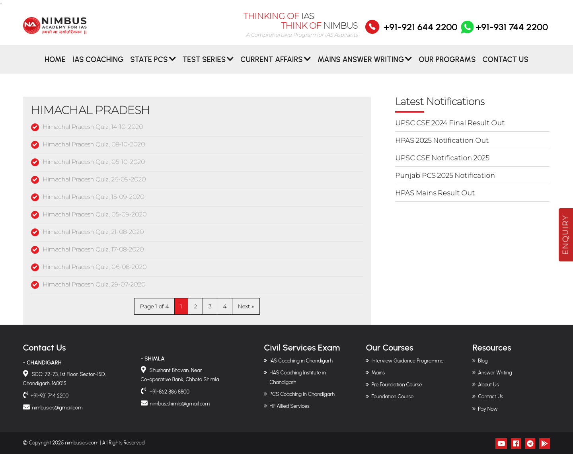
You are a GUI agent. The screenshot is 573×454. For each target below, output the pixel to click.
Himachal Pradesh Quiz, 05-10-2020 (94, 162)
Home (55, 65)
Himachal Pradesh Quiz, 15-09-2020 (93, 197)
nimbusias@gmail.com (57, 408)
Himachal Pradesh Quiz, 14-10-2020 (93, 127)
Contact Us (505, 65)
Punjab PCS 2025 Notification (445, 175)
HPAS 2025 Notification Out (442, 140)
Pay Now (487, 409)
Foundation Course (392, 396)
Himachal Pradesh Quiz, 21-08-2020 (93, 232)
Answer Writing (495, 373)
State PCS (149, 65)
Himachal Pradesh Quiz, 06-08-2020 (95, 267)
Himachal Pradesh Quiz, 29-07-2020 (94, 284)
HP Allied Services (289, 406)
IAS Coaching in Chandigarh (301, 361)
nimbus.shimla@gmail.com (180, 404)
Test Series (204, 65)
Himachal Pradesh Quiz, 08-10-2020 (94, 144)
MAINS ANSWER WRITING (361, 65)
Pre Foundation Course (396, 385)
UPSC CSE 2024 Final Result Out (450, 123)
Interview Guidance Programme (407, 361)
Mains (378, 373)
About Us (488, 385)
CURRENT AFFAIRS (271, 65)
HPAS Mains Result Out (435, 193)
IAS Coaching (97, 65)
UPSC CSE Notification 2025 (442, 158)
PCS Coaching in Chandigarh (302, 394)
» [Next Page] (252, 306)
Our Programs (447, 65)
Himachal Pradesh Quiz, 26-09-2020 (94, 179)
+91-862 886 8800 (169, 392)
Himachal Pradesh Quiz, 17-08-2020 (93, 249)
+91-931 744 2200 (503, 32)
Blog (482, 361)
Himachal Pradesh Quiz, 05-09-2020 (95, 214)
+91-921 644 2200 (420, 32)
